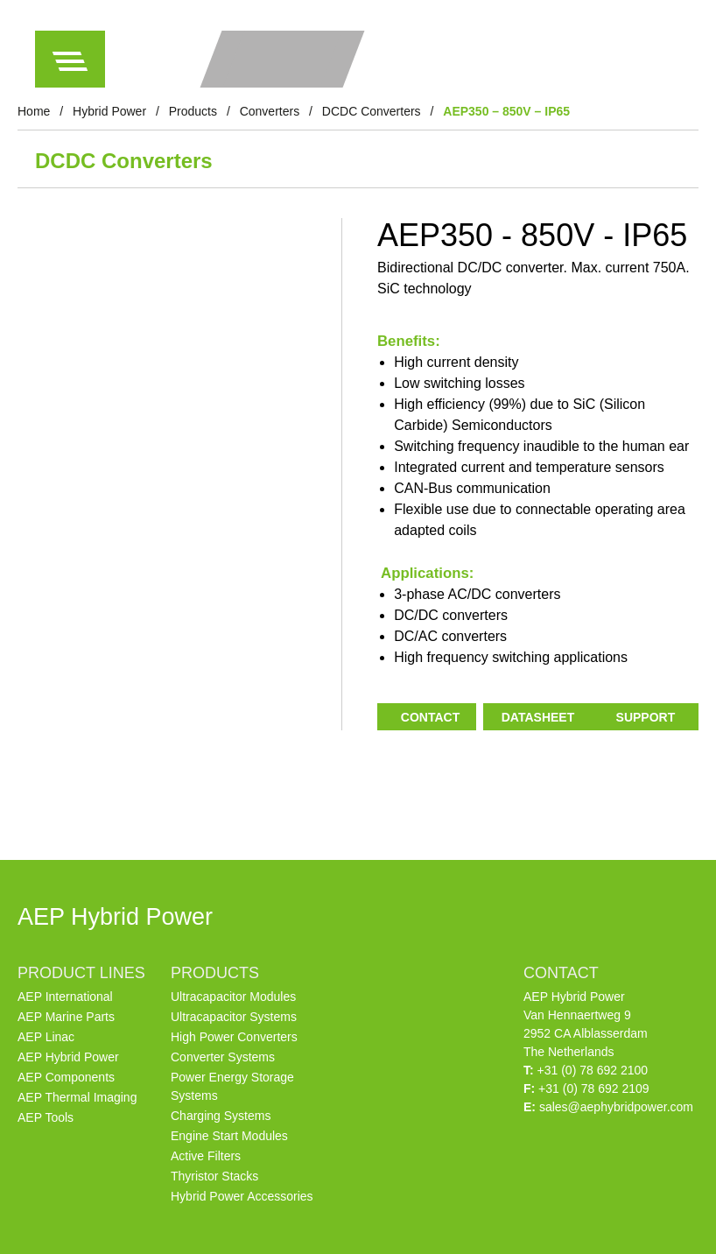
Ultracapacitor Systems (234, 1017)
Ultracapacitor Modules (233, 997)
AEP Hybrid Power (68, 1057)
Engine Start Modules (229, 1136)
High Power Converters (234, 1037)
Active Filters (206, 1156)
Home (34, 111)
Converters (269, 111)
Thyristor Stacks (214, 1176)
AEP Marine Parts (66, 1017)
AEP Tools (46, 1117)
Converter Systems (223, 1057)
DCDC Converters (371, 111)
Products (193, 111)
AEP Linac (46, 1037)
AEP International (65, 997)
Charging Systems (220, 1116)
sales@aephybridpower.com (616, 1107)
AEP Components (66, 1077)
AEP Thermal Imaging (77, 1097)
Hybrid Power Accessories (242, 1196)
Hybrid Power (109, 111)
